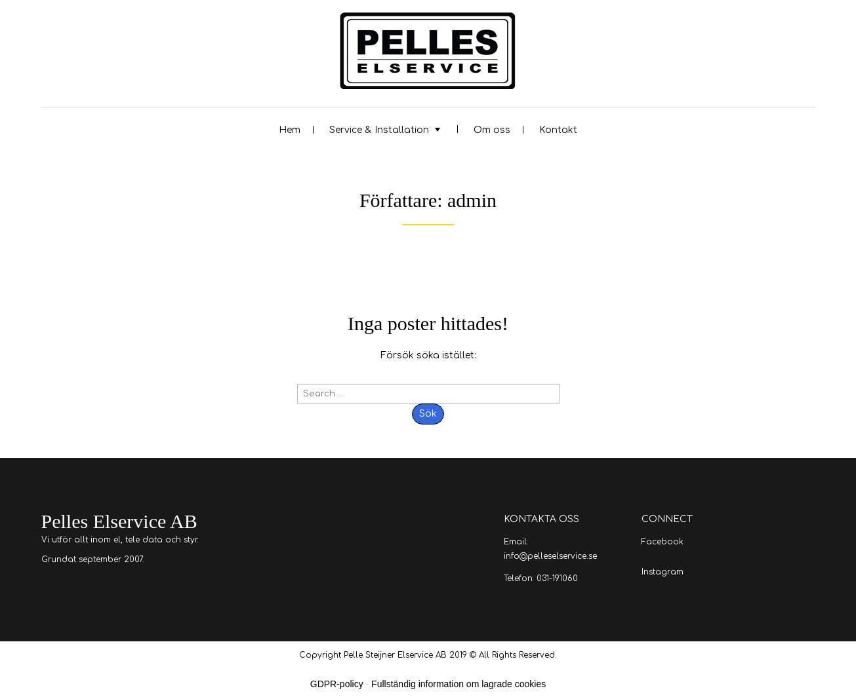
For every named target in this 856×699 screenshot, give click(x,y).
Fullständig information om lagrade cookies (458, 684)
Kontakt (558, 130)
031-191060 (557, 578)
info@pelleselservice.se (550, 556)
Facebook (662, 541)
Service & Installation (379, 130)
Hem (289, 130)
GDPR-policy (336, 684)
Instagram (662, 571)
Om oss (492, 130)
